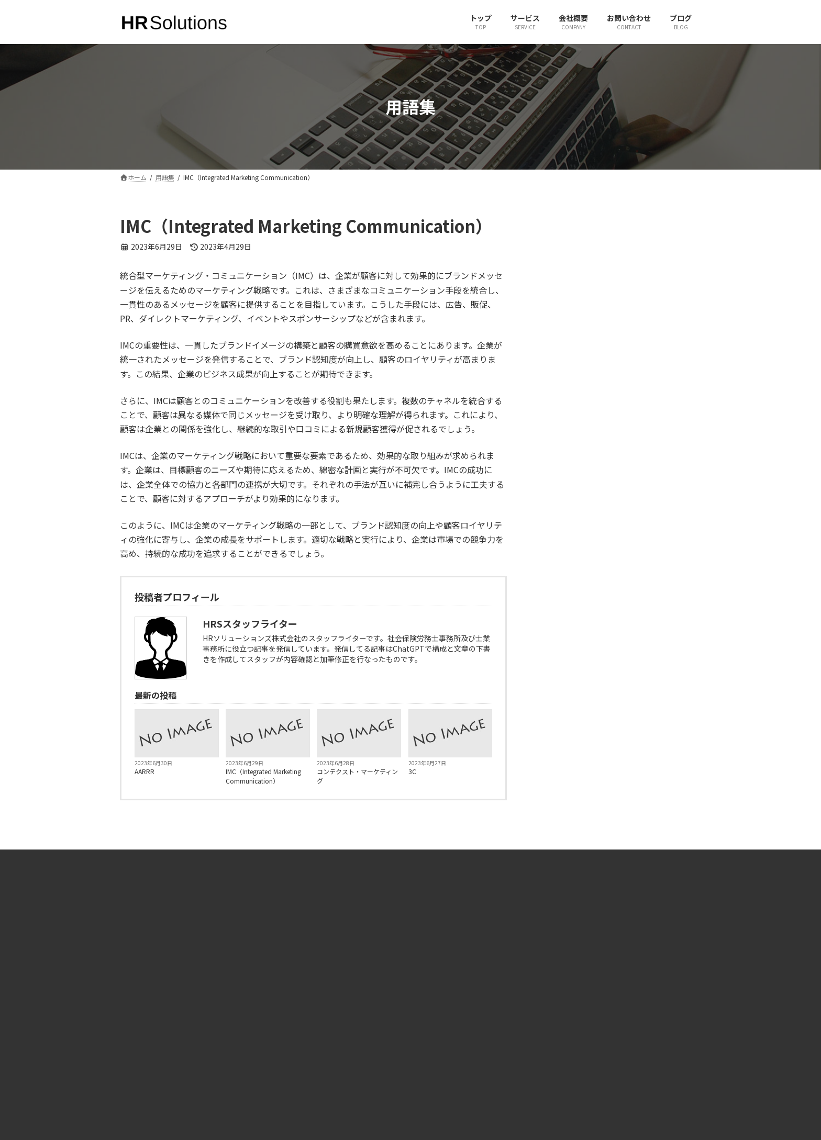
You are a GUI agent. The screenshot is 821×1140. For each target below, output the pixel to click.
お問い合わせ (294, 1023)
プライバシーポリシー (306, 1078)
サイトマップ (294, 1060)
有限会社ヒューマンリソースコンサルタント (636, 987)
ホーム (284, 987)
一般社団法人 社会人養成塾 (612, 1005)
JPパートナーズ (596, 1023)
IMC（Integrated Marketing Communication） (263, 776)
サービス (288, 1005)
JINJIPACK (588, 1041)
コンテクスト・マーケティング (357, 776)
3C (412, 771)
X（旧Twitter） (446, 987)
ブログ (284, 1041)
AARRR (144, 771)
